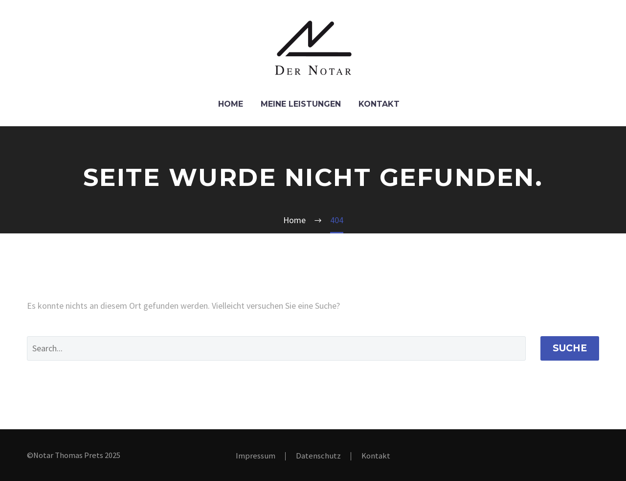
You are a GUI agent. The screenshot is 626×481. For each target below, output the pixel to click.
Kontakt (379, 104)
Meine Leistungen (301, 104)
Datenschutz (318, 456)
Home (230, 104)
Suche (570, 348)
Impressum (255, 456)
